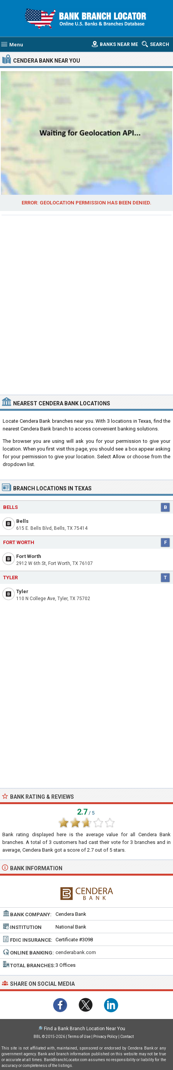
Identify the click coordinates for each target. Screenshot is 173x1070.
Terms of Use (79, 1036)
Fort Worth (28, 556)
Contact (127, 1036)
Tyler (22, 591)
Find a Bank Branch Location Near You (84, 1028)
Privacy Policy (105, 1036)
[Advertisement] (86, 304)
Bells (22, 521)
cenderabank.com (75, 952)
